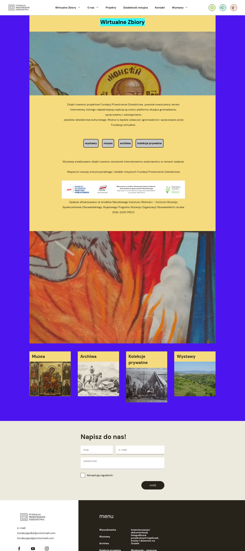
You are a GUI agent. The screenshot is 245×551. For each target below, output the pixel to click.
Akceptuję (100, 475)
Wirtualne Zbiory (65, 7)
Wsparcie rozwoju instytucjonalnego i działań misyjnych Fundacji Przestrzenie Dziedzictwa (123, 172)
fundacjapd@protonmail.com (35, 538)
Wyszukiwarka (107, 529)
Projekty (111, 7)
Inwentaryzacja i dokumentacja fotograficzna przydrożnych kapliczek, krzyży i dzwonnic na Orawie (145, 536)
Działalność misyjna (135, 7)
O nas (90, 7)
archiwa (125, 143)
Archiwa (104, 543)
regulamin (106, 475)
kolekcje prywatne (149, 143)
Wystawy (178, 7)
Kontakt (160, 7)
